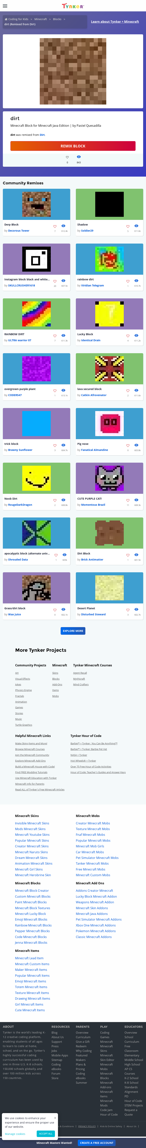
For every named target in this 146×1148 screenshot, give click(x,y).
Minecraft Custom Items (32, 965)
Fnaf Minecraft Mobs (90, 836)
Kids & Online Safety (111, 1127)
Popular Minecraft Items (32, 977)
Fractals (19, 697)
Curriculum (83, 1038)
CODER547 (15, 396)
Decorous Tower (18, 231)
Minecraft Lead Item (29, 960)
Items (55, 691)
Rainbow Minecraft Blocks (33, 927)
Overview (82, 1034)
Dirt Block (83, 554)
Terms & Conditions (63, 1127)
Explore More (73, 632)
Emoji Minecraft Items (30, 983)
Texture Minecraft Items (32, 994)
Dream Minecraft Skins (31, 859)
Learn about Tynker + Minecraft (115, 22)
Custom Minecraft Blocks (33, 898)
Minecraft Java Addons (92, 915)
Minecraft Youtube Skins (32, 836)
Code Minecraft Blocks (31, 938)
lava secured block (89, 389)
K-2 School (131, 1079)
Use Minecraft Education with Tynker (36, 779)
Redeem (81, 1047)
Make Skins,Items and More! (31, 744)
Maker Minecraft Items (31, 971)
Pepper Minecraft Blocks (32, 932)
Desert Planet (86, 609)
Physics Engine (23, 691)
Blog (54, 1034)
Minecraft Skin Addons (92, 909)
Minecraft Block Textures (32, 909)
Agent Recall (80, 674)
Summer (81, 1084)
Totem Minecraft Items (31, 988)
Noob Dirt (10, 499)
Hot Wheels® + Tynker (83, 762)
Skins (55, 674)
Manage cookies (15, 1134)
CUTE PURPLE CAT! (89, 499)
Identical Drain (90, 341)
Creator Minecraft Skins (32, 847)
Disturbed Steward (93, 615)
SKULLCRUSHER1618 (21, 286)
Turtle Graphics (23, 726)
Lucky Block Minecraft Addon (96, 898)
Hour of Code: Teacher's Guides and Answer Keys (98, 773)
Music (18, 720)
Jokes (18, 685)
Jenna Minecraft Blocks (31, 944)
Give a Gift (83, 1043)
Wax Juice (14, 615)
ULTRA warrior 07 (19, 341)
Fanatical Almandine (94, 451)
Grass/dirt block (14, 609)
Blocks (57, 19)
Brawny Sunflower (20, 451)
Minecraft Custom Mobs (93, 876)
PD (126, 1097)
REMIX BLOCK (73, 146)
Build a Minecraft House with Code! (35, 768)
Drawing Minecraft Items (32, 1000)
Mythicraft (79, 680)
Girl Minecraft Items (29, 1006)
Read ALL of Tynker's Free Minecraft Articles (39, 791)
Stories (19, 714)
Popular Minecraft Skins (32, 842)
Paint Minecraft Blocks (31, 903)
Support (57, 1043)
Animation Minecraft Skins (33, 865)
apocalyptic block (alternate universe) (27, 554)
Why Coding (84, 1052)
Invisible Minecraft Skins (32, 824)
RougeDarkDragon (20, 506)
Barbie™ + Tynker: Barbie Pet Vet (89, 750)
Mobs (55, 697)
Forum (56, 1075)
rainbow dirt (85, 279)
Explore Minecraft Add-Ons (30, 762)
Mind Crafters (81, 685)
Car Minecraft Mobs (90, 853)
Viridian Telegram (92, 286)
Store (55, 1079)
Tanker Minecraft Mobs (92, 865)
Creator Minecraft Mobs (93, 824)
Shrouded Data (18, 560)
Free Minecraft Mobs (90, 871)
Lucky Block (85, 335)
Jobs (54, 1052)
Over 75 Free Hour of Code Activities (91, 768)
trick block (11, 444)
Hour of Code (109, 1116)
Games (19, 709)
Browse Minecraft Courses (30, 750)
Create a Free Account (96, 1143)
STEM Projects (134, 1107)
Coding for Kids (18, 19)
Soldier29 (87, 231)
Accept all (45, 1133)
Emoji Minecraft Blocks (31, 921)
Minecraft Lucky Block (30, 915)
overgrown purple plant (20, 389)
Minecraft (40, 19)
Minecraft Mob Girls (90, 847)
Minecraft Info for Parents (29, 785)
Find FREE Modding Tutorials (31, 773)
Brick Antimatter (92, 560)
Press (55, 1047)
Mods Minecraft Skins (30, 830)
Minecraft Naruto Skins (31, 853)
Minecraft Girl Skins (29, 871)
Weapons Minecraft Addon (95, 903)
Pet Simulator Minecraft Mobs (97, 859)
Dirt (42, 135)
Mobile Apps (60, 1056)
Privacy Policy (87, 1127)
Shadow (82, 224)
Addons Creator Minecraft (94, 892)
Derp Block (11, 224)
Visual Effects (22, 680)
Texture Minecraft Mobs (93, 830)
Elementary (132, 1056)
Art (17, 674)
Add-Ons (57, 685)
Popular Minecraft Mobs (93, 842)
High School (132, 1066)
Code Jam (106, 1111)
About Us (58, 1038)
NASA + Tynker (79, 756)
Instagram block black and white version (27, 279)
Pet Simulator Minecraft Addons (99, 921)
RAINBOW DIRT (14, 335)
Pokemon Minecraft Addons (96, 932)
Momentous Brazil (93, 506)
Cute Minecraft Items (30, 1011)
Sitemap (57, 1061)
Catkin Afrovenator (93, 396)
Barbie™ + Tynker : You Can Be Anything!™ (94, 744)
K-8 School (131, 1084)
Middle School (134, 1061)
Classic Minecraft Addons (94, 938)
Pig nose (82, 444)
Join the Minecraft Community (32, 756)
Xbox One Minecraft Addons (96, 927)
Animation (21, 703)
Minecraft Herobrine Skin (33, 876)
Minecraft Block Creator (32, 892)
